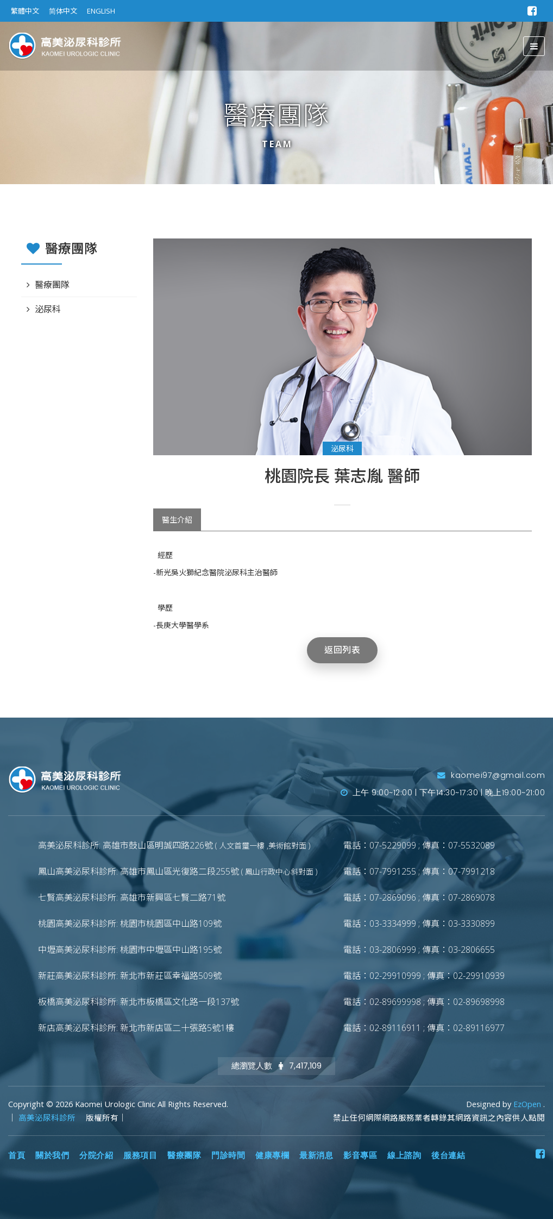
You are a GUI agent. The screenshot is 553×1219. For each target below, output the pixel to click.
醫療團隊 (52, 285)
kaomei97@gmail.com (491, 775)
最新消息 (316, 1155)
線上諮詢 (404, 1155)
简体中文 (63, 11)
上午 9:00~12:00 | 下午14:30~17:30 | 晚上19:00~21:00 (443, 792)
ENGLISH (101, 11)
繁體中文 (25, 11)
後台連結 (448, 1155)
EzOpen (528, 1104)
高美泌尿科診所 (48, 1118)
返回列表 (342, 650)
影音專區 (360, 1155)
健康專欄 (272, 1155)
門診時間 (228, 1155)
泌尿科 (342, 448)
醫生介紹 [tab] (177, 519)
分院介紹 (96, 1155)
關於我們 (52, 1155)
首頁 (16, 1155)
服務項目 (140, 1155)
